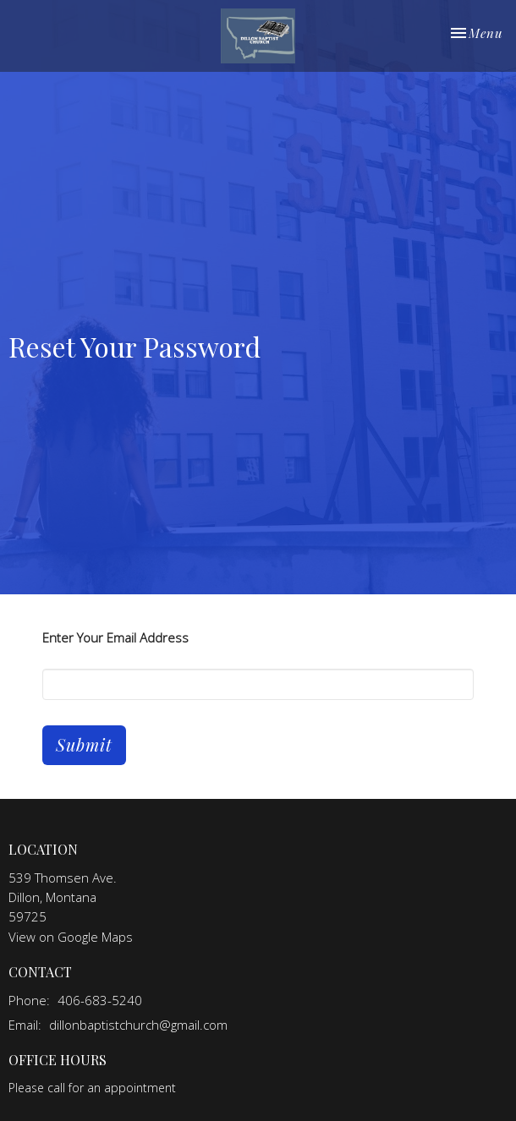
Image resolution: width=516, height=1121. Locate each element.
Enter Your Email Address (115, 637)
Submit (84, 744)
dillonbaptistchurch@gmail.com (138, 1024)
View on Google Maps (70, 936)
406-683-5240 (100, 1000)
